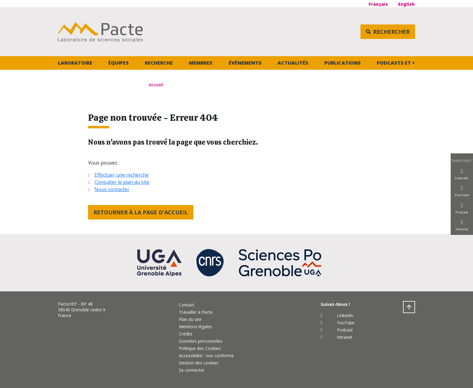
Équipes (118, 62)
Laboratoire (75, 62)
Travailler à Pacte (196, 312)
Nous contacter (111, 189)
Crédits (185, 334)
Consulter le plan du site (121, 182)
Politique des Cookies (200, 348)
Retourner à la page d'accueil (141, 212)
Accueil (156, 85)
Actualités (293, 62)
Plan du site (190, 319)
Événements (245, 62)
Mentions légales (195, 326)
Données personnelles (201, 341)
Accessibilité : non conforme (206, 355)
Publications (342, 62)
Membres (200, 62)
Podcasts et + (396, 62)
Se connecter (192, 370)
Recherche (159, 62)
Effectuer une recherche (121, 175)
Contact (186, 305)
